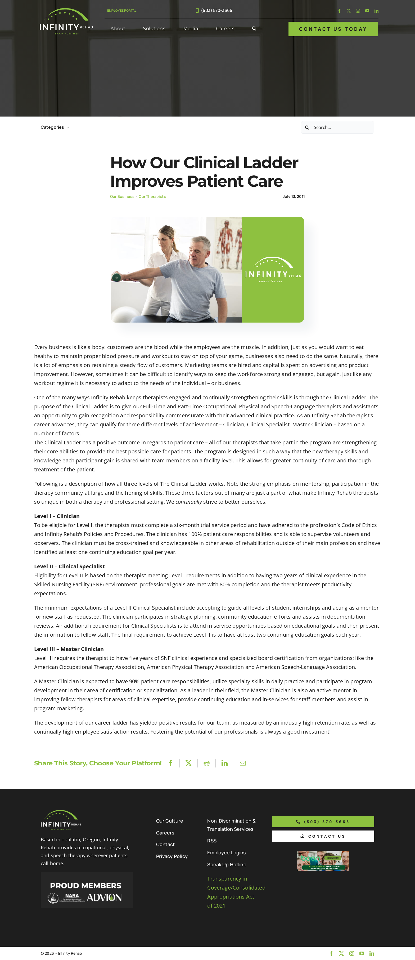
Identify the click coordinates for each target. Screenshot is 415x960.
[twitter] (349, 11)
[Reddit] (206, 763)
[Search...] (337, 127)
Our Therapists (152, 196)
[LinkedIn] (224, 763)
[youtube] (367, 11)
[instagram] (358, 11)
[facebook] (339, 11)
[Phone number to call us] (323, 821)
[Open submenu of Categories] (66, 127)
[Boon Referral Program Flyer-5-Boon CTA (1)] (323, 853)
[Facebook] (170, 763)
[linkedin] (376, 11)
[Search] (307, 127)
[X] (188, 763)
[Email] (243, 763)
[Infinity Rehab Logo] (66, 10)
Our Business (122, 196)
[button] (254, 29)
